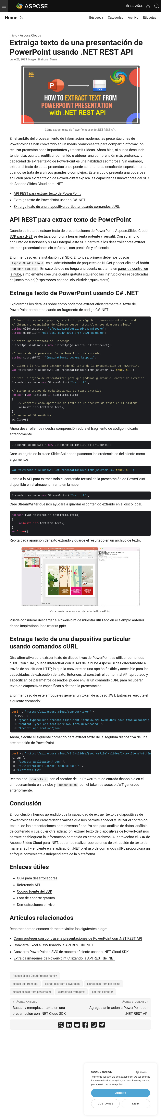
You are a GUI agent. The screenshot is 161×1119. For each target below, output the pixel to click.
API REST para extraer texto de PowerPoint (47, 193)
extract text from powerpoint (62, 983)
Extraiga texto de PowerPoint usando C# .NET (49, 200)
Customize (105, 1103)
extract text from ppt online (103, 983)
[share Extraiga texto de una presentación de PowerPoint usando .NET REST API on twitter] (61, 1025)
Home (11, 17)
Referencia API (28, 885)
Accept (120, 1093)
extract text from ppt (25, 983)
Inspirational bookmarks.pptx (43, 626)
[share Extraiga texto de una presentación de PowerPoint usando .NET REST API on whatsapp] (94, 1025)
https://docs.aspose (52, 280)
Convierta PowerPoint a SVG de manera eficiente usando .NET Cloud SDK (71, 952)
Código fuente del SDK (34, 891)
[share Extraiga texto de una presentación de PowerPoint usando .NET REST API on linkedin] (69, 1025)
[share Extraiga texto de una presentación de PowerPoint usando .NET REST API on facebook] (85, 1025)
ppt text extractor (102, 991)
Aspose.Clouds (30, 35)
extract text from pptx (71, 991)
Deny (136, 1103)
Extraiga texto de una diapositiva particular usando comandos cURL (67, 206)
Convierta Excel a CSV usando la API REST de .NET (53, 945)
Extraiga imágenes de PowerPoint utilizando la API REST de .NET (64, 958)
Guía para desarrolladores (37, 878)
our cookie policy (113, 1084)
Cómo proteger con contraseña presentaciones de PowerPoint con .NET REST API (78, 938)
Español (131, 6)
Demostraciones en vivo (36, 905)
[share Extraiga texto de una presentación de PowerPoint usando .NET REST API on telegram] (102, 1025)
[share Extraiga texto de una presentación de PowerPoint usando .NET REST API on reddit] (77, 1025)
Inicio (13, 35)
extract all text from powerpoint (32, 991)
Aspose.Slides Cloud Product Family (35, 975)
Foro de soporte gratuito (36, 898)
